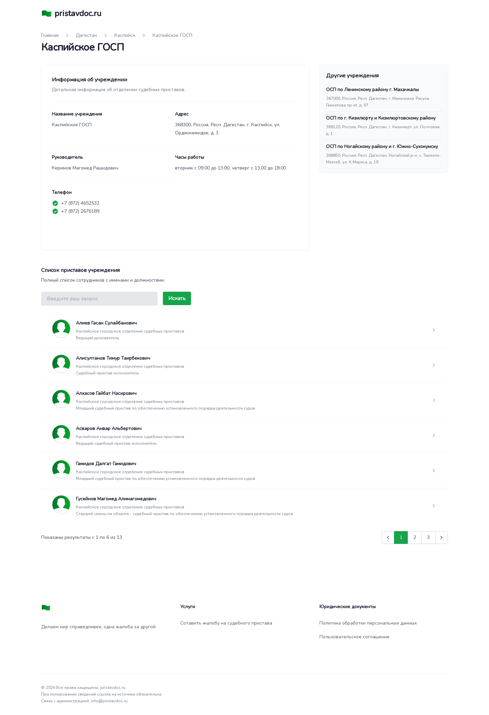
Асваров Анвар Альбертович (108, 428)
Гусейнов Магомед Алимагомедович (116, 499)
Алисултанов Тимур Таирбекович (113, 358)
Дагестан (86, 35)
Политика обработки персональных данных (368, 623)
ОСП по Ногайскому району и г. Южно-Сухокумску (382, 146)
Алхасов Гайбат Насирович (106, 393)
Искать (177, 298)
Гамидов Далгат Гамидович (106, 463)
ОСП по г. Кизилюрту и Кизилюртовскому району (380, 118)
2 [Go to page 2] (414, 537)
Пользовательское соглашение (354, 637)
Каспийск (124, 35)
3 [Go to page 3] (428, 537)
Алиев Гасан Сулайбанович (106, 323)
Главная (50, 35)
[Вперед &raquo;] (441, 537)
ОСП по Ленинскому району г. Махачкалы (372, 89)
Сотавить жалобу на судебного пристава (226, 623)
